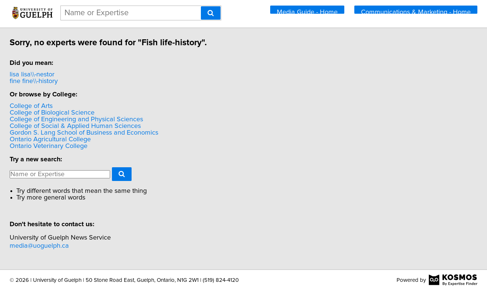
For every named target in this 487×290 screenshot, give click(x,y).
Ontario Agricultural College (61, 139)
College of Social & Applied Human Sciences (86, 126)
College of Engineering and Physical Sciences (88, 119)
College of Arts (42, 106)
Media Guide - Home (307, 11)
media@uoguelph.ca (50, 246)
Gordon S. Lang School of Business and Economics (95, 132)
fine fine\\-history (45, 81)
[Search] (211, 13)
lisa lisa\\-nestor (43, 74)
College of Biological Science (63, 112)
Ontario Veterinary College (60, 146)
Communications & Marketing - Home (416, 11)
